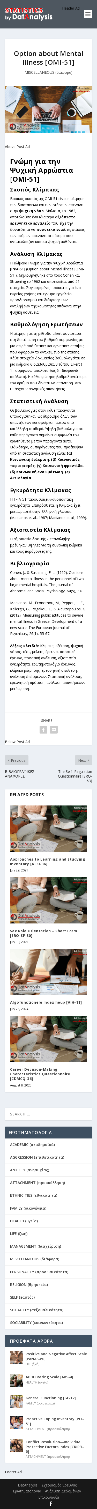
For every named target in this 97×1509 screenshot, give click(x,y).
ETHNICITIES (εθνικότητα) (33, 1195)
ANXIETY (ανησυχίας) (29, 1169)
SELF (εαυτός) (22, 1297)
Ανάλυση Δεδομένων (63, 1491)
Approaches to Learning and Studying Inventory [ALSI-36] (47, 861)
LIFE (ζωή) (18, 1233)
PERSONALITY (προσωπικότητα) (39, 1271)
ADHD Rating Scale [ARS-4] (49, 1376)
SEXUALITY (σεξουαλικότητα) (36, 1309)
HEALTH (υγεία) (24, 1220)
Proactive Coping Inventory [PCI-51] (55, 1421)
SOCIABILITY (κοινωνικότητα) (36, 1322)
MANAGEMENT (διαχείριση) (35, 1246)
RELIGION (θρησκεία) (29, 1284)
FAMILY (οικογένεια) (28, 1208)
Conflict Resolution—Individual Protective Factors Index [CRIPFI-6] (55, 1446)
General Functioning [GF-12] (51, 1397)
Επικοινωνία (48, 1497)
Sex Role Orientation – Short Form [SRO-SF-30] (43, 933)
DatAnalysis (28, 1485)
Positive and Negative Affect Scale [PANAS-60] (56, 1356)
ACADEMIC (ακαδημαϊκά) (32, 1144)
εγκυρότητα (20, 505)
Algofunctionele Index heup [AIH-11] (46, 1002)
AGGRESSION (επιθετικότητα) (37, 1157)
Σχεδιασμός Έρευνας (59, 1485)
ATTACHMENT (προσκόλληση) (37, 1182)
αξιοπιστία (22, 538)
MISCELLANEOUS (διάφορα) (48, 72)
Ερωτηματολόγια (27, 1491)
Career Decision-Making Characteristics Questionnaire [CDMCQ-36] (40, 1074)
